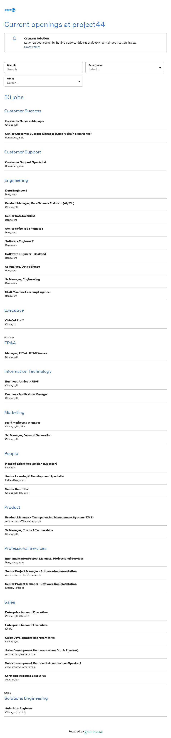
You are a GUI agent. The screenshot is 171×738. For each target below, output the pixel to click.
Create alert (32, 47)
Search (11, 65)
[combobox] (88, 69)
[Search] (43, 70)
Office (10, 78)
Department (95, 65)
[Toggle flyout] (160, 68)
